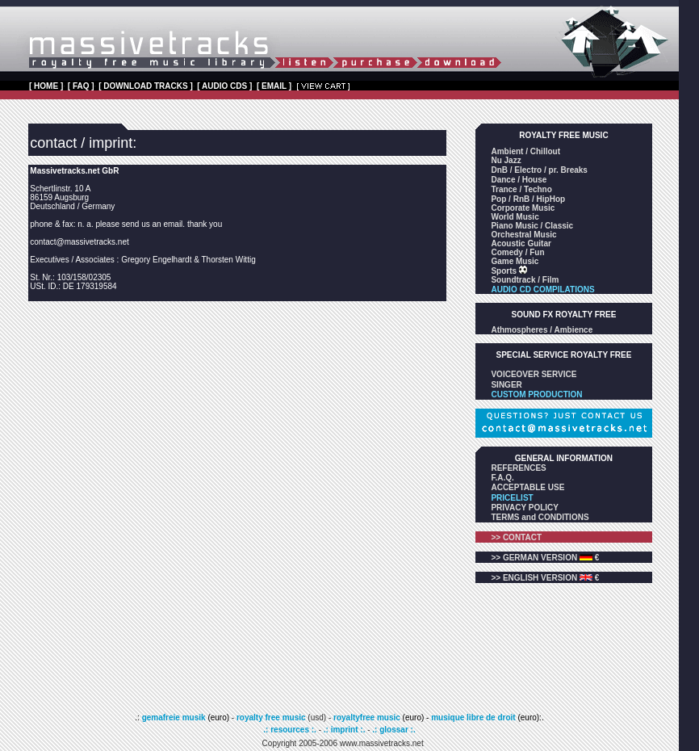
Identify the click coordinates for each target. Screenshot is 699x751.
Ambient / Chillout (525, 151)
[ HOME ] (46, 86)
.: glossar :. (393, 729)
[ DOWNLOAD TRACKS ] (145, 86)
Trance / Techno (521, 189)
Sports (504, 270)
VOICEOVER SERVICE (533, 374)
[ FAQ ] (81, 86)
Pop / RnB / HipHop (528, 199)
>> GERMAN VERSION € (545, 557)
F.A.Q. (502, 477)
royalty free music (271, 717)
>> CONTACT (516, 537)
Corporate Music (523, 207)
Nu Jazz (506, 160)
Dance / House (518, 179)
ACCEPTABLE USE (527, 487)
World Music (514, 216)
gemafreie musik (173, 717)
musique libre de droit (474, 717)
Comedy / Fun (517, 252)
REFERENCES (518, 468)
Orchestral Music (523, 234)
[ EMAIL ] (274, 86)
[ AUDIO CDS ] (224, 86)
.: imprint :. (345, 729)
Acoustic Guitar (520, 243)
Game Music (514, 261)
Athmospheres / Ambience (541, 329)
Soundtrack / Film (525, 279)
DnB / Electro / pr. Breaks (539, 170)
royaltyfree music (366, 717)
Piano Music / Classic (532, 225)
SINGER (506, 384)
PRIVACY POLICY (525, 507)
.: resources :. (290, 729)
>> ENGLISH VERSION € (545, 577)
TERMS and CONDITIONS (539, 517)
